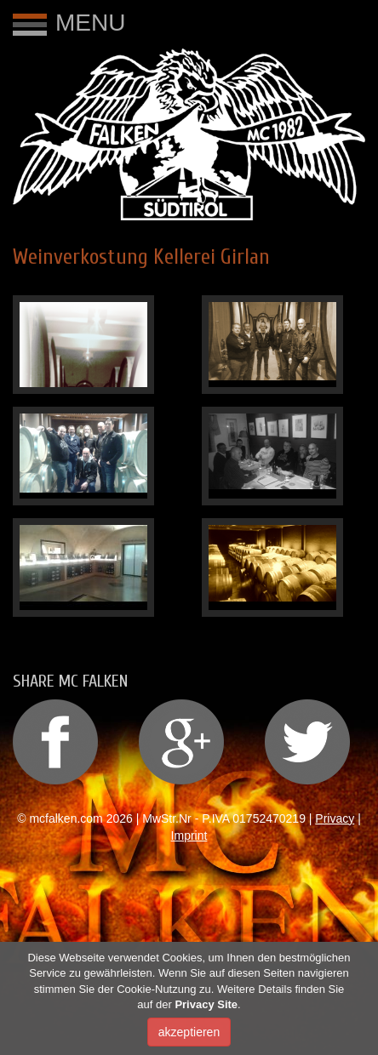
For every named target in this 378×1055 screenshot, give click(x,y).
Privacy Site (206, 1005)
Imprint (189, 835)
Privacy (334, 818)
